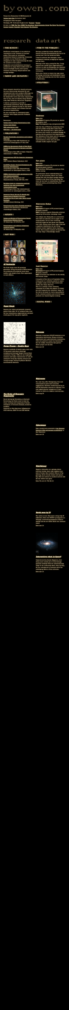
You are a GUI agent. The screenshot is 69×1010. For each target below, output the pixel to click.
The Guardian (29, 25)
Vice (19, 25)
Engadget (17, 27)
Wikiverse (40, 379)
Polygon (11, 27)
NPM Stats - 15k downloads (12, 129)
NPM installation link (11, 127)
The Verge (53, 25)
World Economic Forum (42, 25)
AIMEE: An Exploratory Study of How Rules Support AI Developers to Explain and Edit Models (18, 148)
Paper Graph (9, 306)
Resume (38, 23)
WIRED (23, 25)
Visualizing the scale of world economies (17, 205)
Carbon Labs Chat (9, 18)
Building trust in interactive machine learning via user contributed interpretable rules (17, 185)
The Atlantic (34, 27)
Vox (16, 25)
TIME (12, 25)
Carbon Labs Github (10, 125)
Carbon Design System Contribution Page (17, 122)
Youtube (31, 23)
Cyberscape (41, 425)
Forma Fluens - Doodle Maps (16, 346)
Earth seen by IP (43, 513)
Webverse (40, 332)
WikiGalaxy (41, 466)
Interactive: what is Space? (48, 557)
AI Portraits (9, 264)
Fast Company (25, 27)
